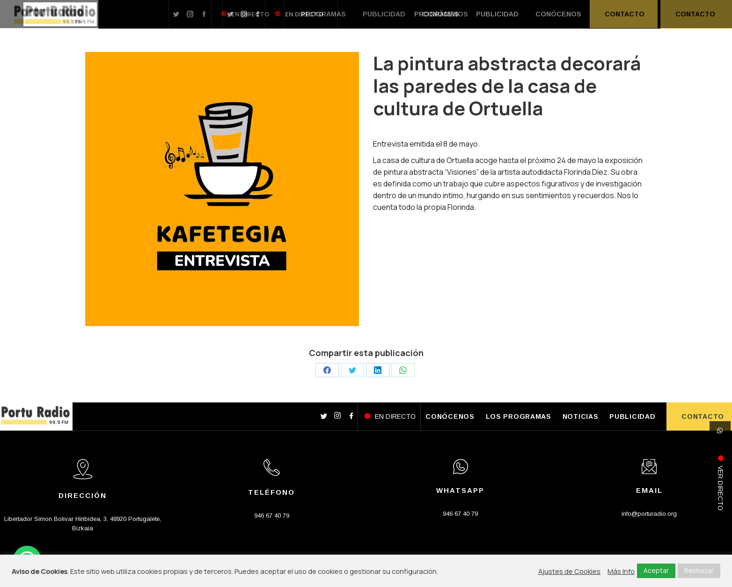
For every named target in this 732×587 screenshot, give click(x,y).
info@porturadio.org (649, 513)
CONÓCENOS (449, 416)
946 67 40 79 (271, 515)
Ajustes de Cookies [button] (569, 571)
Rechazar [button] (699, 570)
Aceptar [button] (656, 570)
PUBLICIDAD (632, 416)
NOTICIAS (581, 416)
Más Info (621, 571)
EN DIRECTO (395, 416)
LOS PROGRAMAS (518, 416)
